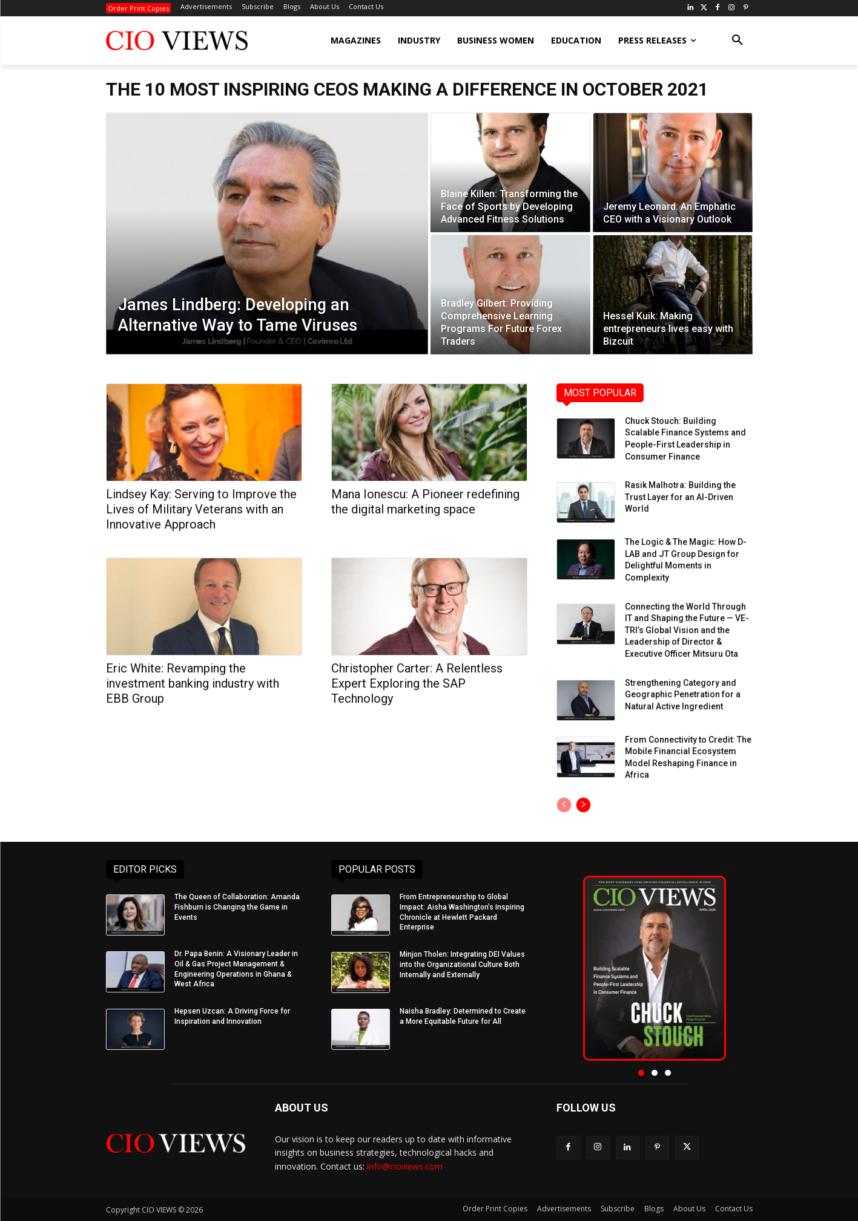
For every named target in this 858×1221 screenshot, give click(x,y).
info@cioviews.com (405, 1166)
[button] (737, 40)
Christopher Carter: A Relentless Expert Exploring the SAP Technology (417, 683)
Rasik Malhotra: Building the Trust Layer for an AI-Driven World (680, 496)
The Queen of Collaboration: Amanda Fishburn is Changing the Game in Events (237, 907)
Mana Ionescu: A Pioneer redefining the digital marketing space (425, 501)
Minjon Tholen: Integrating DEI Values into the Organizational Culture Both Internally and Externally (462, 964)
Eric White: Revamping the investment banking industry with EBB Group (192, 683)
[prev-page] (564, 805)
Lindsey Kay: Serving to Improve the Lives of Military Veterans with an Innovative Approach (201, 509)
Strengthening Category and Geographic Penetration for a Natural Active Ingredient (683, 694)
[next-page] (583, 805)
